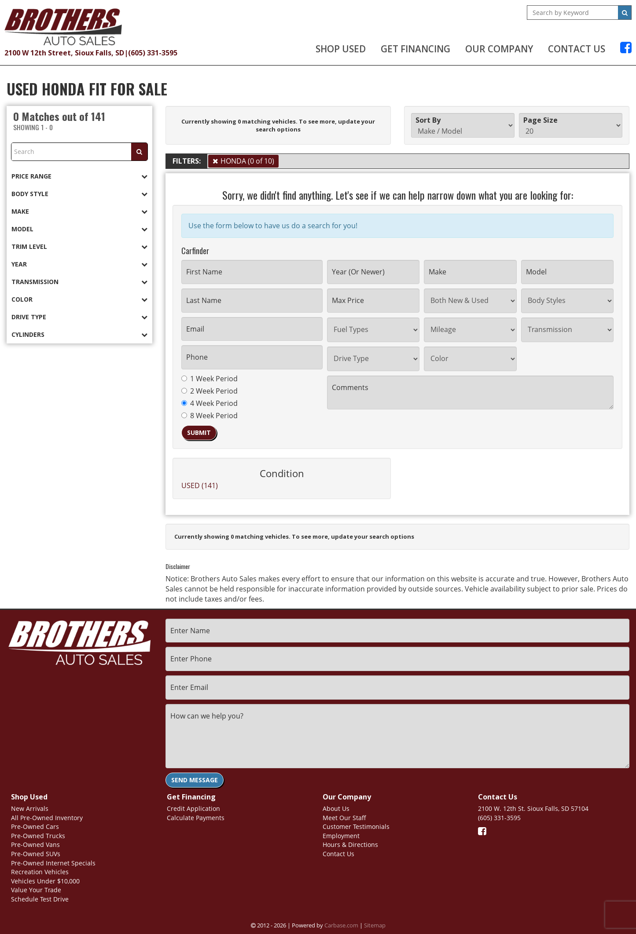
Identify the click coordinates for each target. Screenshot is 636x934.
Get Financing (415, 49)
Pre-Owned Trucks (38, 836)
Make (79, 211)
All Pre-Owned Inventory (47, 818)
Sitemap (375, 925)
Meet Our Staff (344, 818)
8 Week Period (209, 415)
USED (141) (199, 485)
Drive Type (79, 317)
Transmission (79, 281)
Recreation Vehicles (40, 872)
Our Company (499, 49)
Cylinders (79, 334)
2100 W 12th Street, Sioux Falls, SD (64, 53)
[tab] (79, 176)
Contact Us (576, 49)
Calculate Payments (195, 818)
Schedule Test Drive (40, 899)
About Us (336, 808)
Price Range (79, 176)
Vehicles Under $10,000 (45, 881)
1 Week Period (209, 378)
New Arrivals (29, 808)
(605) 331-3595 (152, 53)
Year (79, 264)
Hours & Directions (350, 844)
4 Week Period (209, 403)
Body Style (79, 194)
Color (79, 299)
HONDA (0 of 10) (247, 161)
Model (79, 229)
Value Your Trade (36, 890)
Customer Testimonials (356, 826)
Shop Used (341, 49)
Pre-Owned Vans (35, 844)
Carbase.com (341, 925)
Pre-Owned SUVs (35, 854)
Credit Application (193, 808)
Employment (341, 836)
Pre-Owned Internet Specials (53, 863)
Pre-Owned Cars (35, 826)
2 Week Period (209, 391)
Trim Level (79, 246)
